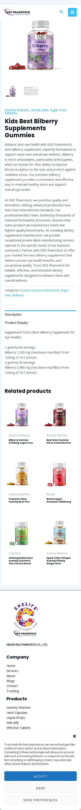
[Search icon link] (62, 12)
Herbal (35, 110)
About (10, 676)
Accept (40, 776)
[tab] (40, 314)
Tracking (12, 691)
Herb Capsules (16, 712)
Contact (12, 685)
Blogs (10, 681)
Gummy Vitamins (17, 110)
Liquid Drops (15, 717)
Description (13, 314)
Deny (40, 788)
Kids (45, 110)
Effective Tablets (18, 727)
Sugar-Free (58, 110)
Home (10, 665)
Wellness (11, 113)
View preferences (40, 800)
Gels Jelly (12, 722)
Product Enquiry (16, 322)
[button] (74, 736)
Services (12, 670)
